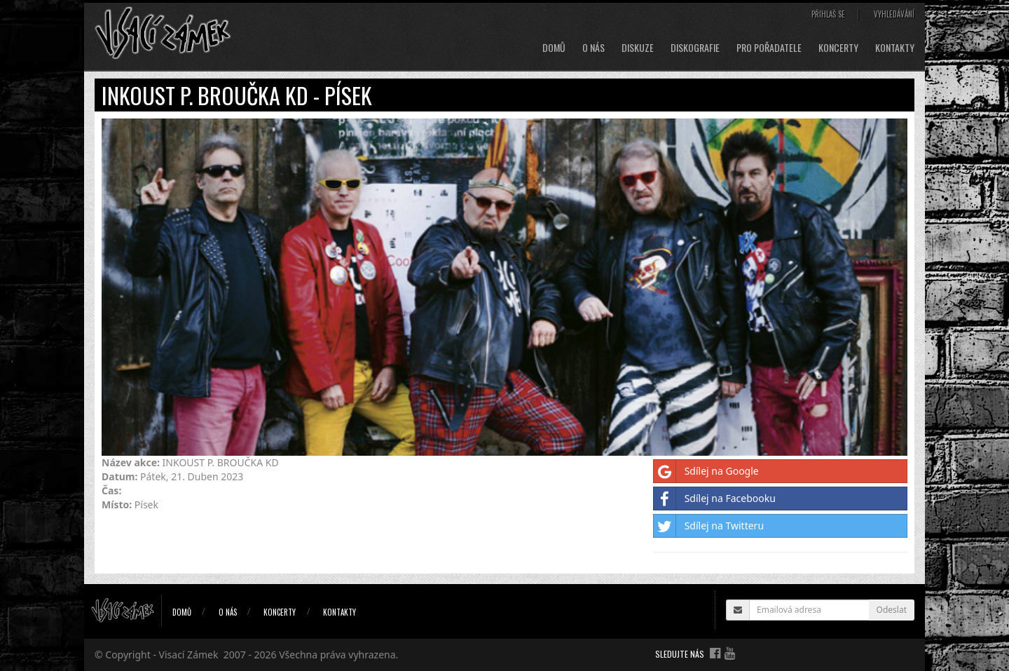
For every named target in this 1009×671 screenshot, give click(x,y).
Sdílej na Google (706, 471)
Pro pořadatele (769, 48)
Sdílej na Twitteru (709, 526)
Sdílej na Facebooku (715, 498)
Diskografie (695, 48)
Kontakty (894, 48)
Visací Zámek (189, 654)
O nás (593, 48)
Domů (553, 48)
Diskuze (638, 48)
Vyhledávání (894, 14)
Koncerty (838, 48)
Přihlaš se (828, 14)
